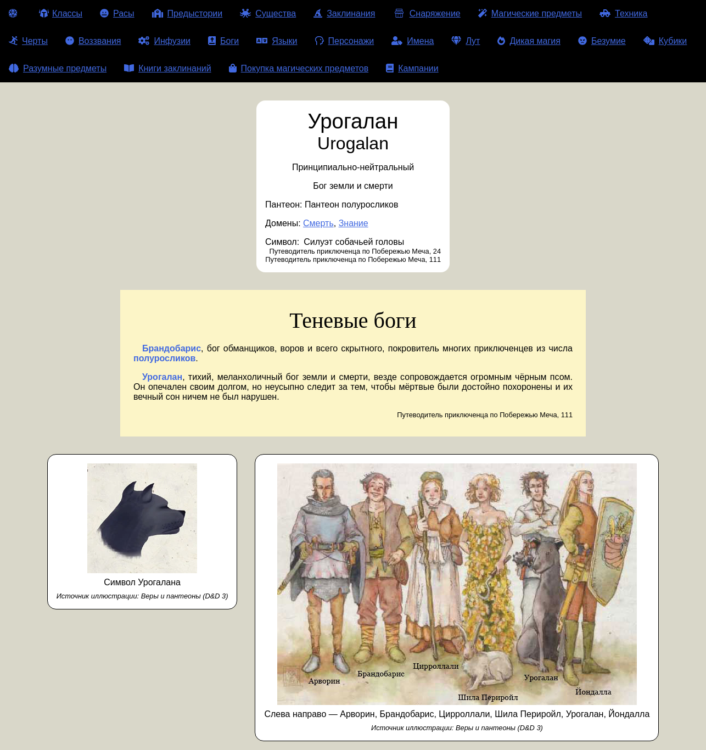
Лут (465, 41)
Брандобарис (171, 348)
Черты (28, 41)
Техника (623, 13)
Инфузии (164, 41)
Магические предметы (530, 13)
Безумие (602, 41)
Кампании (412, 68)
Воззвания (93, 41)
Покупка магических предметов (299, 68)
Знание (353, 223)
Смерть (318, 223)
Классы (60, 13)
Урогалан (162, 377)
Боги (223, 41)
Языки (276, 41)
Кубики (665, 41)
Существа (268, 13)
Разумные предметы (58, 68)
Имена (412, 41)
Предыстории (187, 13)
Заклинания (344, 13)
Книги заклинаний (167, 68)
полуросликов (164, 358)
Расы (117, 13)
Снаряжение (426, 13)
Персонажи (344, 41)
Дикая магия (528, 41)
